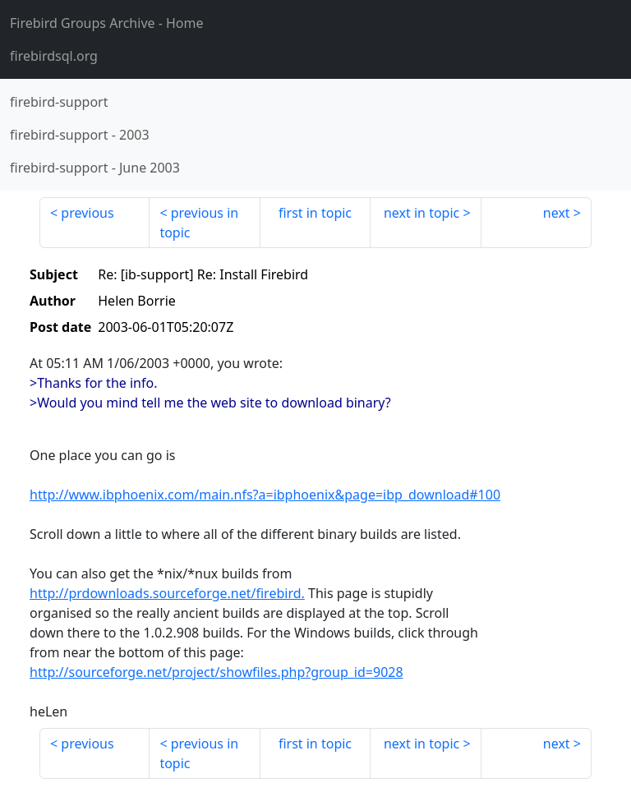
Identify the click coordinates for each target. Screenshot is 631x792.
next (556, 213)
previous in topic (198, 223)
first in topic (315, 213)
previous (87, 213)
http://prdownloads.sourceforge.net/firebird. (167, 593)
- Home (107, 23)
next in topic (421, 213)
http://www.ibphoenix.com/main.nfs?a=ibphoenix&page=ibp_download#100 (265, 495)
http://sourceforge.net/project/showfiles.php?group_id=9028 (216, 672)
